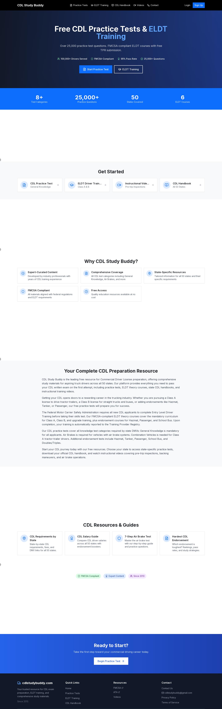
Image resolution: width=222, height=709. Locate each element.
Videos (139, 5)
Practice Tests (79, 5)
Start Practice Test (96, 69)
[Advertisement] (109, 133)
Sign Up (199, 5)
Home (68, 688)
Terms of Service (170, 702)
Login (187, 5)
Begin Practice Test (111, 661)
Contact (152, 5)
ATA (116, 692)
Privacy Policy (169, 697)
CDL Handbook (120, 5)
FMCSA (118, 688)
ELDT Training (99, 5)
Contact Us (167, 688)
